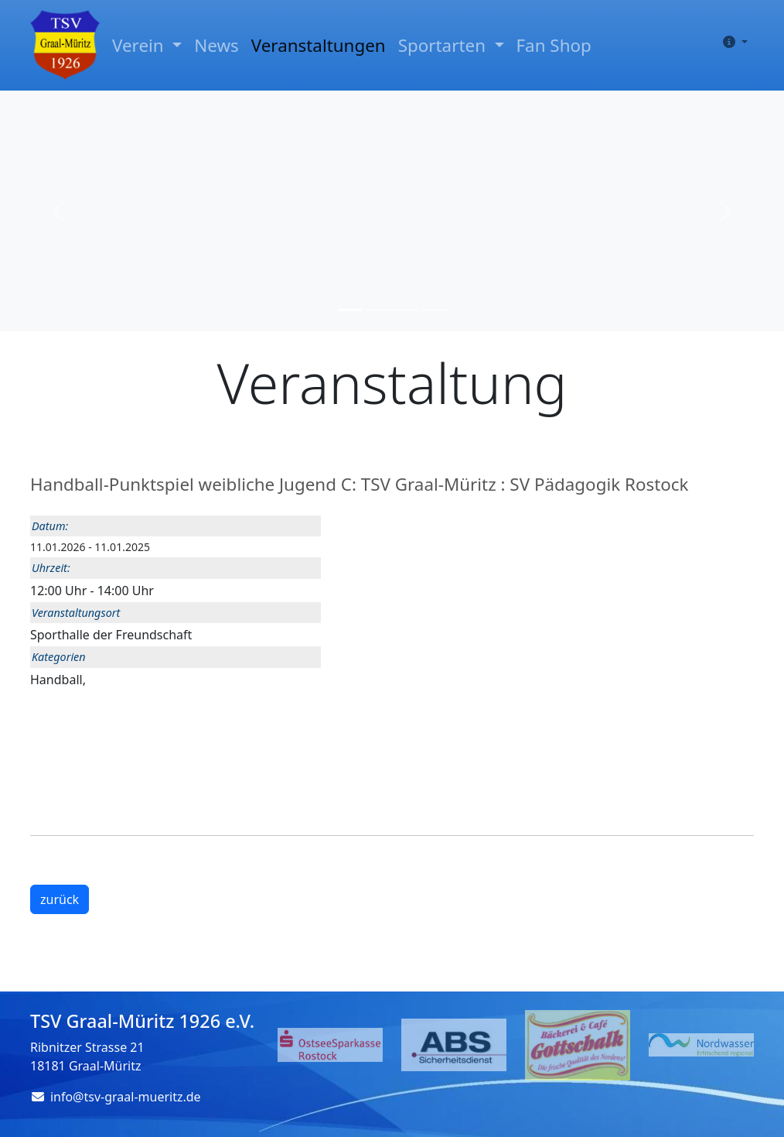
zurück (59, 899)
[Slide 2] (378, 310)
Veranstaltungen (318, 45)
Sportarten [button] (444, 45)
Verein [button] (140, 45)
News (216, 45)
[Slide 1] (350, 310)
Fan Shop (553, 45)
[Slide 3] (406, 310)
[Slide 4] (433, 310)
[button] (732, 41)
